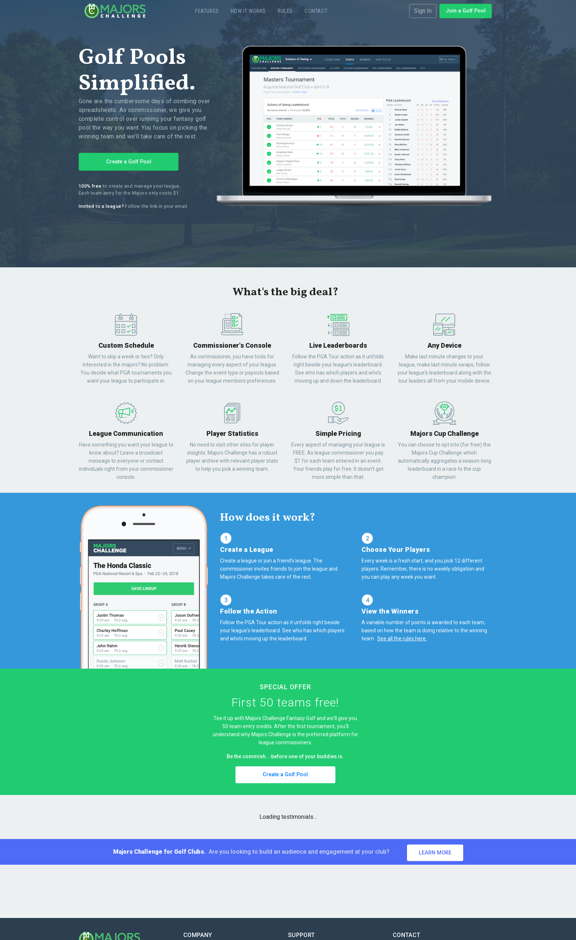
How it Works (248, 11)
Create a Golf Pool (128, 162)
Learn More (435, 853)
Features (207, 11)
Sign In (423, 10)
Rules (285, 11)
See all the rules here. (402, 638)
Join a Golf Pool (466, 11)
